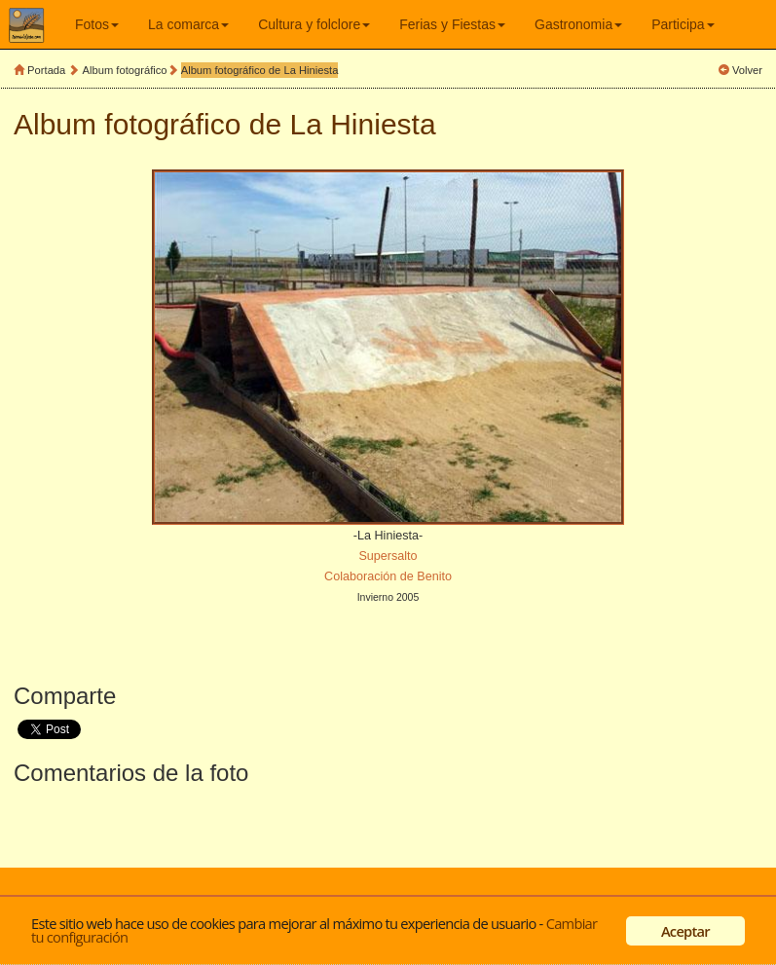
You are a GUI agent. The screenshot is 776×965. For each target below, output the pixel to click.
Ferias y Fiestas (452, 24)
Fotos (97, 24)
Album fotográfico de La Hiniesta (260, 70)
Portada (46, 70)
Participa (682, 24)
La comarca (188, 24)
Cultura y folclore (314, 24)
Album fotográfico (125, 70)
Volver (747, 70)
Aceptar (685, 931)
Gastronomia (578, 24)
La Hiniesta (363, 124)
